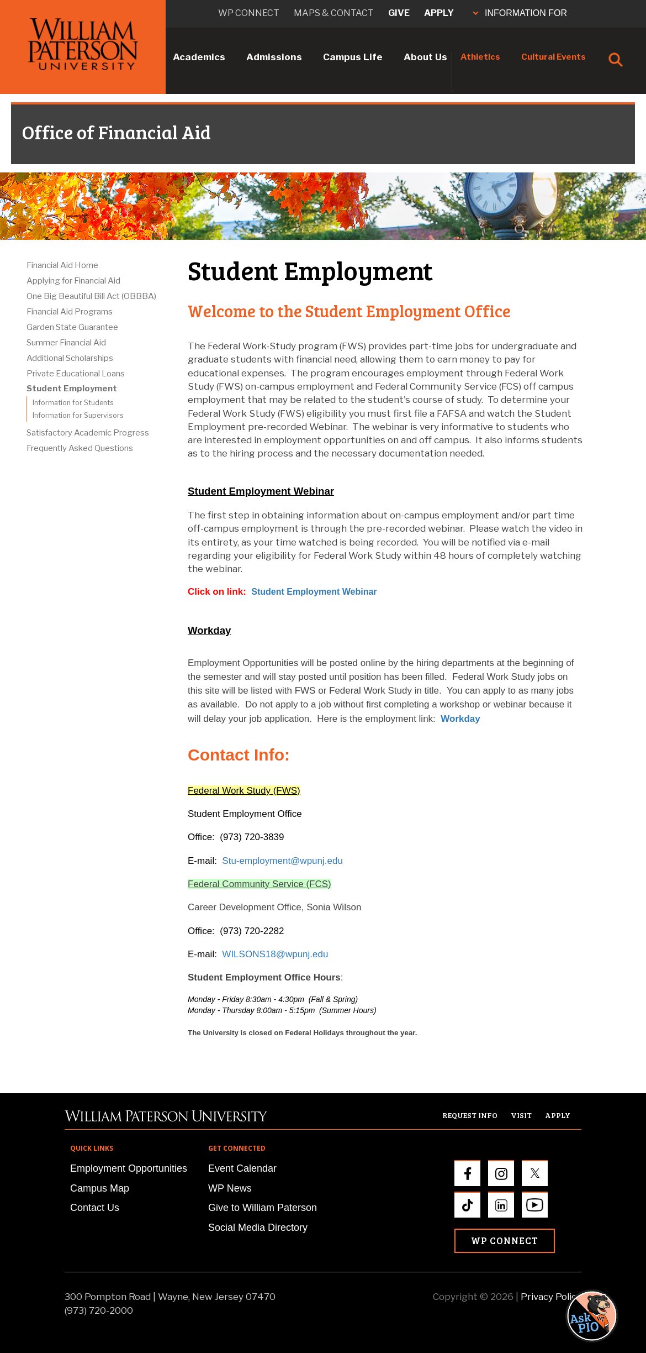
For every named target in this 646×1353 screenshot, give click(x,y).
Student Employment (72, 388)
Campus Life (353, 56)
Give (399, 13)
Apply (439, 13)
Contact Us (94, 1207)
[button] (602, 1011)
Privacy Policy (551, 1296)
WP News (230, 1188)
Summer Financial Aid (66, 342)
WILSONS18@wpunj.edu (275, 954)
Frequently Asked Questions (80, 448)
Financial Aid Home (62, 265)
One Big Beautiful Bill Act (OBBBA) (91, 296)
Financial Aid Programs (70, 311)
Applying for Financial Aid (73, 280)
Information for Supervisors (78, 415)
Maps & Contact (334, 13)
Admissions (274, 56)
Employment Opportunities (128, 1168)
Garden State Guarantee (72, 327)
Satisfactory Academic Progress (88, 432)
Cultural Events (553, 57)
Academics (199, 56)
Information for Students (73, 402)
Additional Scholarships (70, 358)
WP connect (248, 13)
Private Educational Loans (76, 373)
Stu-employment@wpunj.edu (282, 861)
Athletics (480, 57)
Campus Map (99, 1188)
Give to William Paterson (262, 1207)
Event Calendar (242, 1168)
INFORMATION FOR (520, 13)
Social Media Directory (258, 1227)
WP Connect (504, 1240)
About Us (425, 56)
